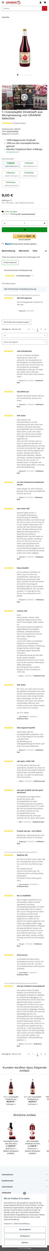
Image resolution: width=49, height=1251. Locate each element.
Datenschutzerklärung (21, 1224)
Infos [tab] (35, 251)
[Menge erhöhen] (44, 223)
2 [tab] (20, 74)
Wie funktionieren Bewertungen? (16, 322)
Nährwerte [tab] (24, 251)
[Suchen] (22, 8)
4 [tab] (24, 74)
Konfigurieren (25, 1236)
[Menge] (24, 223)
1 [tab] (17, 74)
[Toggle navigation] (3, 1)
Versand (22, 203)
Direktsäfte (14, 134)
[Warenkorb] (45, 2)
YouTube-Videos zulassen (24, 104)
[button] (40, 2)
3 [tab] (22, 74)
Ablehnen (25, 1242)
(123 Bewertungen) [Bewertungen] (14, 123)
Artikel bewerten (10, 262)
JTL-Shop (28, 1248)
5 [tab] (27, 74)
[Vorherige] (29, 329)
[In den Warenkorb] (3, 24)
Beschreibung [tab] (8, 251)
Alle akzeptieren (25, 1229)
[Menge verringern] (4, 223)
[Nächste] (45, 329)
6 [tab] (29, 74)
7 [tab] (31, 74)
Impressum (8, 1224)
